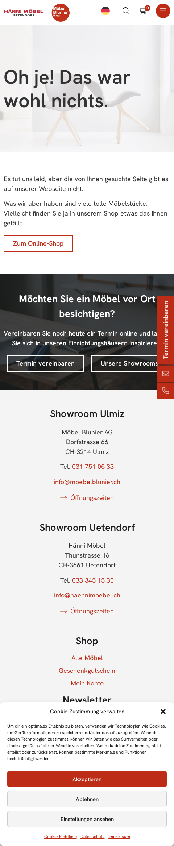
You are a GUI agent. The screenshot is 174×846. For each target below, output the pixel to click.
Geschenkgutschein (87, 670)
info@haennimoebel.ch (87, 595)
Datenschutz (92, 836)
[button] (163, 711)
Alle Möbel (87, 658)
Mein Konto (87, 683)
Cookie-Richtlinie (60, 836)
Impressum (119, 836)
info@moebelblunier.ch (87, 482)
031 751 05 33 (93, 466)
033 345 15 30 (93, 580)
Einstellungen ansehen (87, 819)
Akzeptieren (87, 779)
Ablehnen (87, 799)
